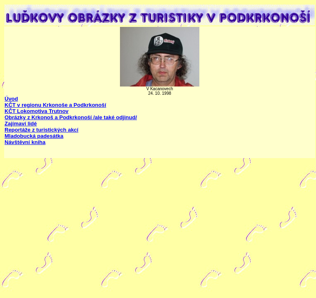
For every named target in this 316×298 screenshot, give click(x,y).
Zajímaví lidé (21, 123)
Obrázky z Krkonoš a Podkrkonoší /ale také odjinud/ (71, 117)
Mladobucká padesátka (34, 136)
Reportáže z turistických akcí (41, 130)
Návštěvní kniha (25, 142)
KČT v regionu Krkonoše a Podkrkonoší (55, 105)
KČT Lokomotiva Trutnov (37, 111)
